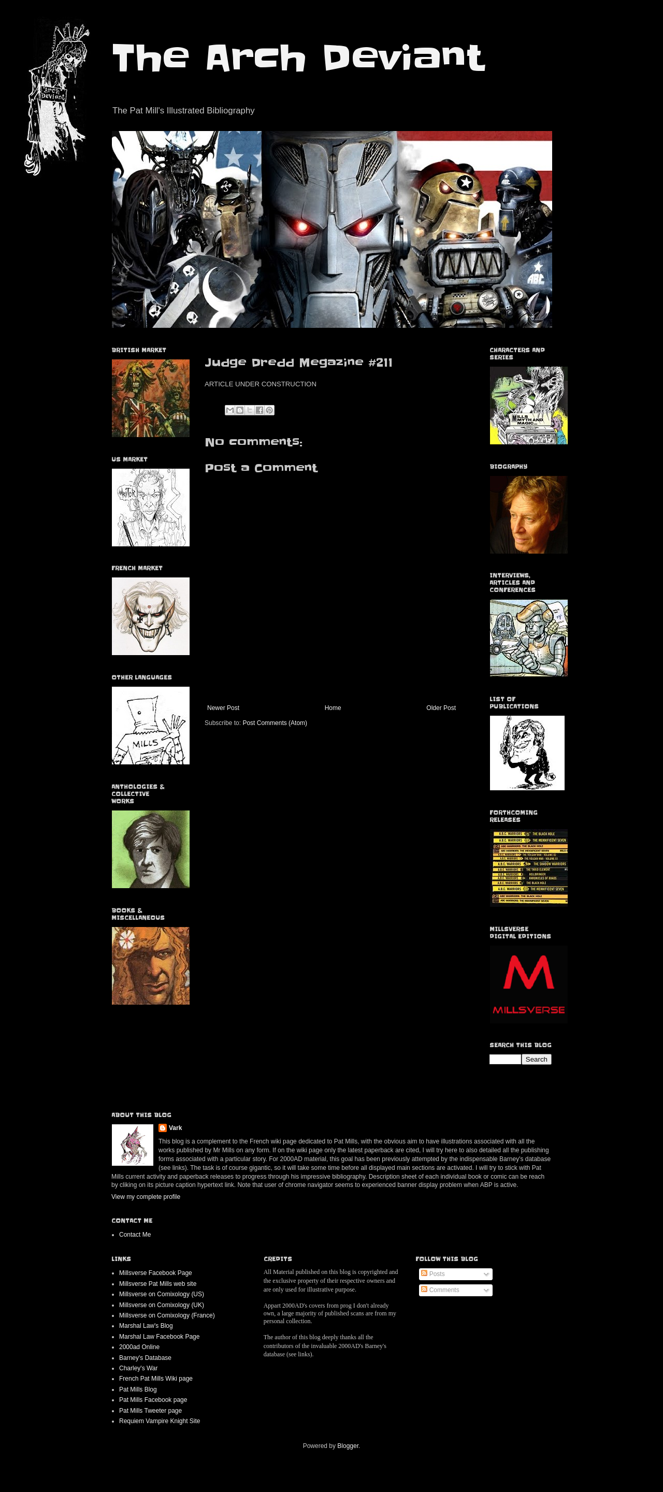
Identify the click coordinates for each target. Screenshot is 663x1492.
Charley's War (138, 1368)
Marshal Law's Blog (146, 1325)
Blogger (347, 1446)
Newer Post (223, 708)
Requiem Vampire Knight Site (159, 1421)
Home (333, 708)
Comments (440, 1290)
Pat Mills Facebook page (153, 1399)
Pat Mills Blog (138, 1389)
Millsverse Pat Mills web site (157, 1283)
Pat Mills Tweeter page (150, 1410)
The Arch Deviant (297, 58)
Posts (432, 1274)
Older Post (441, 708)
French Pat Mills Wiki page (156, 1378)
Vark (175, 1128)
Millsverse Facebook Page (155, 1273)
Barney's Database (145, 1357)
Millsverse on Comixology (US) (161, 1294)
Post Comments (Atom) (274, 723)
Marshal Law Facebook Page (159, 1336)
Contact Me (135, 1234)
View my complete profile (145, 1196)
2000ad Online (139, 1347)
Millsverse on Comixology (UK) (161, 1305)
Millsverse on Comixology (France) (167, 1315)
